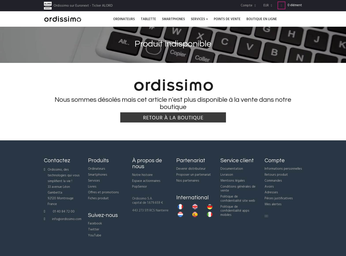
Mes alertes (273, 204)
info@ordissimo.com (66, 219)
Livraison (226, 174)
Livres (92, 186)
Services (94, 180)
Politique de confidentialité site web (237, 198)
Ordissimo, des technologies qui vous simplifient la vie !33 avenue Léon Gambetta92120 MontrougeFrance (64, 187)
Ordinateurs (96, 168)
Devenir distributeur (191, 168)
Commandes (273, 180)
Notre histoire (142, 175)
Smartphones (97, 174)
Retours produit (276, 174)
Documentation (231, 168)
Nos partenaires (187, 180)
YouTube (94, 235)
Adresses (271, 192)
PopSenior (139, 186)
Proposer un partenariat (193, 174)
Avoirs (269, 186)
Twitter (93, 229)
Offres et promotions (103, 192)
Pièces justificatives (279, 198)
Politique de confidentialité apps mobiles (234, 211)
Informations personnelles (283, 168)
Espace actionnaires (146, 181)
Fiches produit (98, 198)
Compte (275, 160)
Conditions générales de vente (238, 189)
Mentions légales (232, 180)
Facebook (95, 223)
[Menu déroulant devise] (268, 5)
